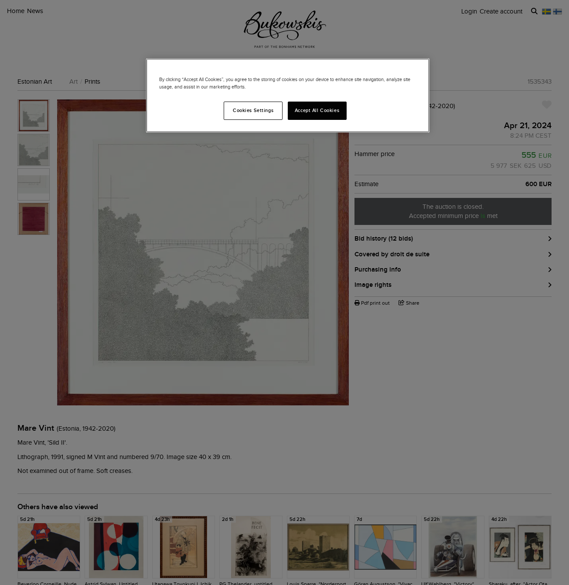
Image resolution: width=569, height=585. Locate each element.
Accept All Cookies (317, 110)
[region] (287, 95)
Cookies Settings (253, 110)
